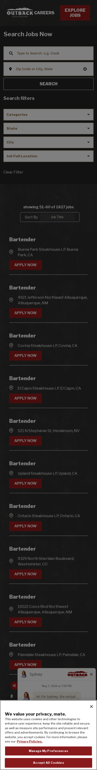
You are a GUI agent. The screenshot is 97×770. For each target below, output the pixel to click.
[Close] (91, 706)
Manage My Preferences (48, 751)
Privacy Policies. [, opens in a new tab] (30, 741)
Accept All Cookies (48, 762)
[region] (48, 735)
